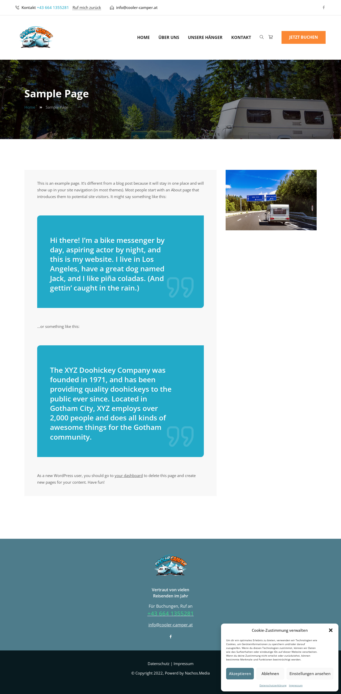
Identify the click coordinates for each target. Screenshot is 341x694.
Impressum (296, 685)
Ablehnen (270, 673)
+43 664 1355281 (53, 7)
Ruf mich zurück (87, 7)
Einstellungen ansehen (309, 673)
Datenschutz (158, 663)
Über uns (168, 37)
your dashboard (129, 475)
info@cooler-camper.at (137, 7)
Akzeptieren (240, 673)
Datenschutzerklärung (272, 685)
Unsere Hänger (205, 37)
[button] (330, 630)
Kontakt (241, 37)
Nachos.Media (197, 673)
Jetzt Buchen (303, 37)
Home (143, 37)
